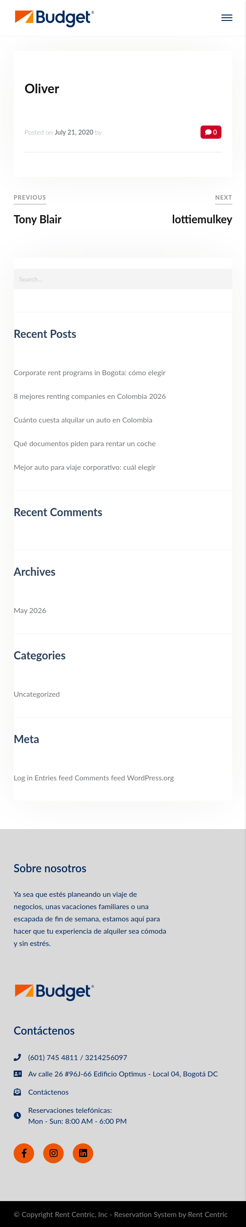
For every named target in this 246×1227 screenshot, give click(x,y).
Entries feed (54, 777)
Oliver (42, 88)
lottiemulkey (202, 219)
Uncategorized (37, 693)
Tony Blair (37, 219)
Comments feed (100, 777)
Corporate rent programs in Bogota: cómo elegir (90, 372)
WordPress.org (150, 777)
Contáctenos (48, 1091)
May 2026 (30, 610)
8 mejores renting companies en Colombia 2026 (90, 396)
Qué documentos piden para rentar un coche (85, 443)
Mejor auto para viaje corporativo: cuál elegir (85, 467)
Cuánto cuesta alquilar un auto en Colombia (83, 419)
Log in (23, 777)
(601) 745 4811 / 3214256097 (77, 1057)
